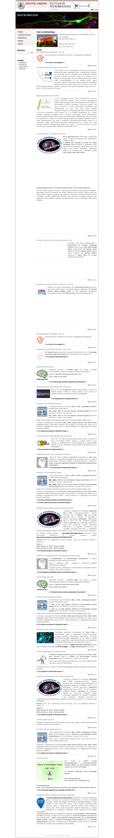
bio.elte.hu (22, 69)
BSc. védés (52, 484)
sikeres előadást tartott (62, 291)
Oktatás (20, 41)
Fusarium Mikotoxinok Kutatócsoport (59, 798)
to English (96, 9)
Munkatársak (22, 38)
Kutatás (20, 44)
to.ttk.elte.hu (23, 65)
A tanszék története (24, 35)
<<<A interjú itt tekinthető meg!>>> (56, 357)
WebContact (60, 835)
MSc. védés (52, 480)
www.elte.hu (23, 63)
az (62, 646)
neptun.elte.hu (23, 67)
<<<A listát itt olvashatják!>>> (55, 62)
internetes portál (78, 646)
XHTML (67, 835)
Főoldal (20, 32)
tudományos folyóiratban (80, 644)
